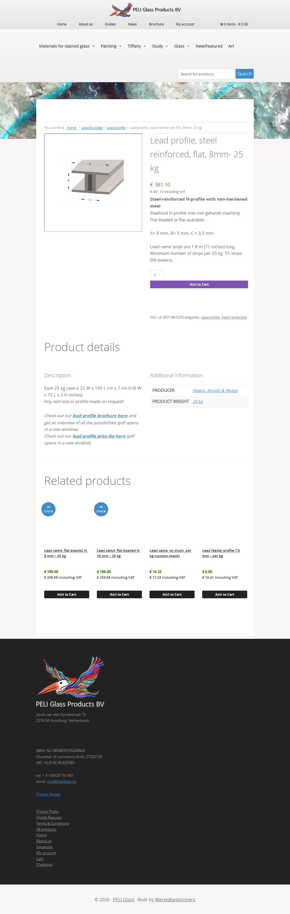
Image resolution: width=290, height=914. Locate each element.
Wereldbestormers (175, 899)
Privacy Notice (48, 793)
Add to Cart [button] (66, 593)
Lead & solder (92, 126)
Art (231, 45)
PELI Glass (124, 899)
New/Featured (209, 45)
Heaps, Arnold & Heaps (215, 390)
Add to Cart (199, 283)
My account (46, 851)
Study (160, 45)
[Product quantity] (156, 275)
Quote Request (49, 816)
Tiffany (137, 45)
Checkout (44, 863)
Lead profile (116, 126)
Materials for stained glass (67, 45)
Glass (182, 45)
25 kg (198, 401)
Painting (111, 45)
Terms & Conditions (52, 822)
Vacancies (44, 846)
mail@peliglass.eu (62, 780)
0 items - (234, 24)
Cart (39, 857)
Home (41, 834)
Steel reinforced (234, 316)
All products (46, 828)
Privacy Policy (47, 810)
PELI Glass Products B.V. (145, 10)
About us (44, 840)
